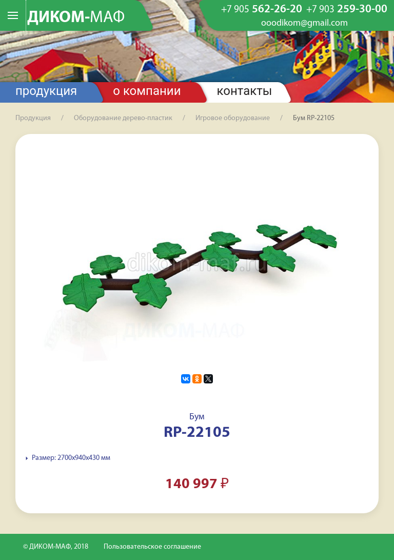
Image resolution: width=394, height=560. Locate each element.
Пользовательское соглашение (152, 547)
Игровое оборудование (232, 118)
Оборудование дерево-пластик (123, 118)
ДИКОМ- (76, 18)
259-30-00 (346, 9)
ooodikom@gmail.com (304, 23)
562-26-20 (261, 9)
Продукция (46, 91)
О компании (147, 91)
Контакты (244, 91)
